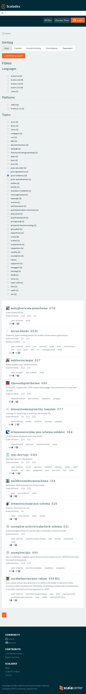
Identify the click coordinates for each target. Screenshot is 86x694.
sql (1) (12, 259)
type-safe (56, 470)
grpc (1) (12, 156)
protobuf (38, 421)
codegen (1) (14, 133)
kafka (68, 467)
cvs (12, 349)
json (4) (12, 164)
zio (38, 349)
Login (77, 20)
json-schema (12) (17, 175)
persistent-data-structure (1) (22, 210)
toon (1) (12, 278)
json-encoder (17, 372)
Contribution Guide (13, 653)
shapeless (46, 398)
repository (49, 568)
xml (32, 349)
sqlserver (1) (15, 263)
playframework (43, 444)
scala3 (42, 515)
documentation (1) (18, 145)
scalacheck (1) (15, 244)
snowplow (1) (15, 256)
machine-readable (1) (19, 190)
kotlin (75, 467)
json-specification (57, 597)
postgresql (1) (15, 221)
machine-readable (34, 568)
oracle (28, 467)
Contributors (52, 48)
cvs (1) (12, 137)
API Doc (48, 20)
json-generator (69, 594)
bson (26, 349)
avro (19, 349)
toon (59, 346)
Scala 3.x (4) (14, 76)
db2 (65, 470)
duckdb (14, 470)
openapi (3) (14, 198)
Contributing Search (14, 55)
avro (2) (12, 122)
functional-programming (36, 594)
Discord (10, 642)
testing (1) (14, 271)
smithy (29, 421)
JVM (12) (13, 104)
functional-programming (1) (22, 152)
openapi (43, 346)
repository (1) (15, 233)
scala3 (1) (13, 240)
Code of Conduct (12, 671)
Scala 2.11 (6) (15, 87)
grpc (28, 470)
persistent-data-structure (22, 597)
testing (58, 538)
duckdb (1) (14, 148)
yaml (28, 346)
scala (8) (13, 236)
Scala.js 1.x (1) (15, 108)
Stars (7, 48)
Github (9, 639)
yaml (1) (12, 290)
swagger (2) (14, 267)
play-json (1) (15, 213)
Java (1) (12, 91)
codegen (48, 467)
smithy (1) (13, 252)
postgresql (37, 470)
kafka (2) (13, 183)
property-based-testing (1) (21, 225)
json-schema (17, 320)
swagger (57, 398)
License (8, 675)
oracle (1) (13, 202)
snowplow (60, 568)
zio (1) (12, 294)
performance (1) (16, 206)
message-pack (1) (17, 194)
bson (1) (12, 125)
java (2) (12, 160)
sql (22, 470)
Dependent (68, 48)
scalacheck (68, 538)
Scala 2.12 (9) (15, 83)
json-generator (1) (17, 171)
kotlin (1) (13, 187)
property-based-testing (36, 538)
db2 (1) (12, 141)
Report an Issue (12, 657)
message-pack (48, 349)
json (35, 346)
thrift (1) (13, 275)
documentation (18, 398)
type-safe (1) (15, 282)
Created (17, 48)
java (47, 470)
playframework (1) (17, 217)
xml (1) (12, 286)
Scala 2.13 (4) (15, 79)
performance (69, 346)
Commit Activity (33, 48)
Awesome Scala (62, 20)
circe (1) (12, 129)
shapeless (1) (15, 248)
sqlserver (38, 467)
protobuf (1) (14, 229)
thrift (60, 349)
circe (13, 515)
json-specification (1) (19, 179)
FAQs (7, 668)
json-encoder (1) (16, 168)
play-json (30, 444)
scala (28, 320)
